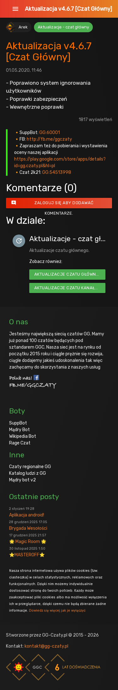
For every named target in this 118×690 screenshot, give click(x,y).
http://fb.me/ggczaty (49, 139)
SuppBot (18, 423)
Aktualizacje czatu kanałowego (70, 287)
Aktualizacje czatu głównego (69, 274)
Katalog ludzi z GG (27, 473)
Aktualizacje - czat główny (63, 27)
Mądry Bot (19, 429)
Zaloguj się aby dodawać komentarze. (52, 203)
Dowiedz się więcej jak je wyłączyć (57, 610)
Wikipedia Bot (22, 436)
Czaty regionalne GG (30, 466)
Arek (23, 27)
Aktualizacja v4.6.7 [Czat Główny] (68, 8)
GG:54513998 (56, 172)
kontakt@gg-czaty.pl (46, 646)
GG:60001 (49, 132)
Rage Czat (20, 443)
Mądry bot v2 (22, 480)
